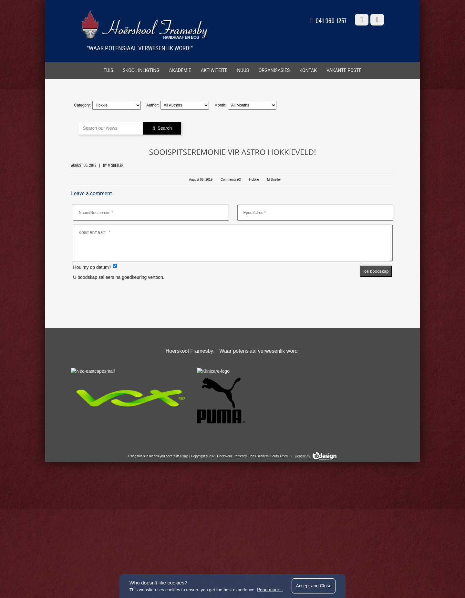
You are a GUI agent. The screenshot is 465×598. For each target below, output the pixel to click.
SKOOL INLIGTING (141, 71)
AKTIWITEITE (214, 71)
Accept (317, 585)
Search (168, 127)
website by (316, 566)
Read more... (271, 589)
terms (184, 566)
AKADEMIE (180, 71)
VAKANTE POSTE (343, 71)
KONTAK (308, 71)
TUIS (108, 71)
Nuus (243, 71)
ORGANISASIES (274, 71)
